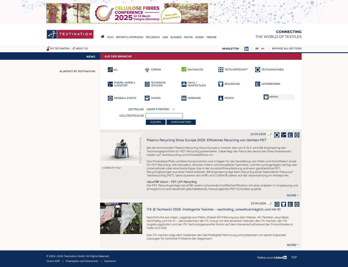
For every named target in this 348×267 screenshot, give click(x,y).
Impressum (110, 261)
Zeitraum (136, 109)
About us (82, 48)
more (291, 195)
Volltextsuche (131, 116)
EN (262, 48)
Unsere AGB (53, 261)
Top (294, 257)
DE (256, 48)
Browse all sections (287, 48)
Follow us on (272, 257)
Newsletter (230, 48)
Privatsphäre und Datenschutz (82, 261)
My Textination (59, 48)
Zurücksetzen (181, 122)
